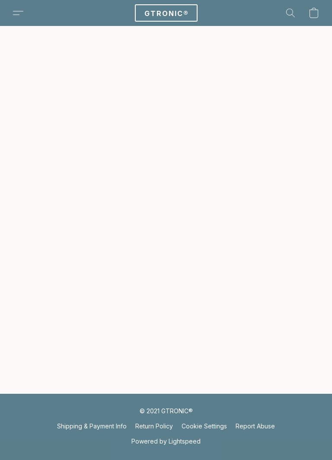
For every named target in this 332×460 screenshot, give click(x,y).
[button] (166, 13)
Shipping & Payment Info (92, 426)
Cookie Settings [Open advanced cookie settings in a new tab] (204, 426)
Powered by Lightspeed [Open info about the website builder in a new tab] (166, 441)
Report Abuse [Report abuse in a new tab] (255, 426)
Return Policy (154, 426)
